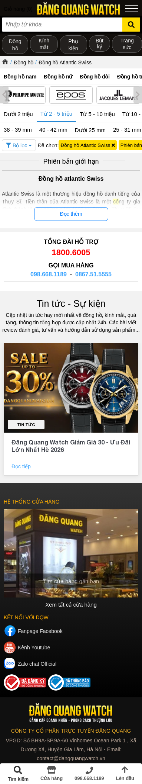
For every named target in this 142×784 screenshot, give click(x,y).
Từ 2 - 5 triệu (56, 113)
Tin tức (26, 424)
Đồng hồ (23, 62)
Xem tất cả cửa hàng (71, 604)
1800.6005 (71, 252)
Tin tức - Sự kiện (71, 303)
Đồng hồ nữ (58, 77)
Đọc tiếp (21, 466)
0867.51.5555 (93, 274)
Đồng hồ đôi (95, 77)
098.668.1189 (48, 274)
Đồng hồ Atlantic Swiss (65, 62)
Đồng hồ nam (20, 77)
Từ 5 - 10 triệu (97, 114)
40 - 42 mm (53, 129)
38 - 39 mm (18, 129)
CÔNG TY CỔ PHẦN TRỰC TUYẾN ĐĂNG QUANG (71, 731)
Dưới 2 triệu (18, 114)
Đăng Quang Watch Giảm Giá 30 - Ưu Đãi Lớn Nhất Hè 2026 (70, 445)
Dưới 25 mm (90, 130)
